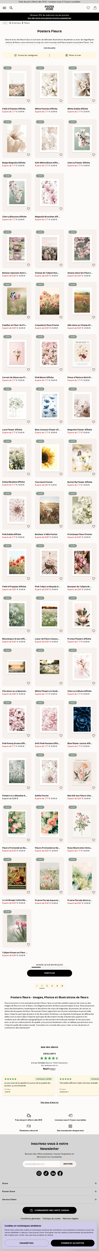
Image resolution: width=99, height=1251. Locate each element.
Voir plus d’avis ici (49, 1102)
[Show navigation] (4, 8)
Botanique (16, 23)
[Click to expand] (49, 1183)
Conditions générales (30, 1218)
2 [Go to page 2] (47, 985)
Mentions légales (70, 1218)
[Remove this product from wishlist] (28, 101)
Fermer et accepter (72, 1243)
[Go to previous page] (36, 985)
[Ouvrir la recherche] (11, 8)
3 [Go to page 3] (52, 985)
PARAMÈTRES (27, 1243)
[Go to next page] (62, 985)
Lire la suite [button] (49, 48)
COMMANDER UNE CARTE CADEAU (49, 1210)
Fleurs (27, 23)
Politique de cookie (52, 1218)
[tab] (88, 8)
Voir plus (49, 973)
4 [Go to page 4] (57, 985)
